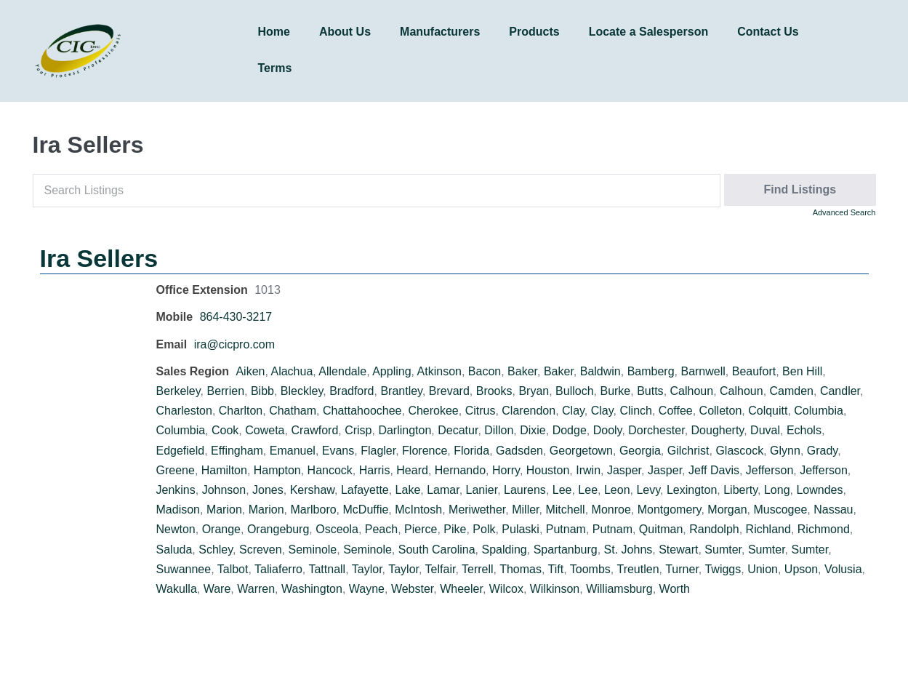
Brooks (494, 391)
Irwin (588, 470)
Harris (374, 470)
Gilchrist (688, 450)
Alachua (291, 371)
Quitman (661, 529)
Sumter (723, 549)
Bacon (484, 371)
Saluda (174, 549)
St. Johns (628, 549)
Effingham (237, 450)
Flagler (378, 450)
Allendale (342, 371)
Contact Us (767, 31)
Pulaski (520, 529)
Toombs (590, 569)
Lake (408, 490)
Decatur (458, 430)
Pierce (420, 529)
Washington (311, 589)
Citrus (480, 410)
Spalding (503, 549)
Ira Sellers (99, 258)
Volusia (843, 569)
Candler (840, 391)
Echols (804, 430)
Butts (650, 391)
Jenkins (176, 490)
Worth (674, 589)
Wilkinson (554, 589)
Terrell (478, 569)
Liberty (740, 490)
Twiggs (722, 569)
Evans (338, 450)
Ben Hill (802, 371)
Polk (484, 529)
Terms (275, 68)
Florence (424, 450)
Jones (268, 490)
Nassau (833, 509)
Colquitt (767, 410)
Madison (178, 509)
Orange (221, 529)
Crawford (314, 430)
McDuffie (366, 509)
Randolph (714, 529)
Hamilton (224, 470)
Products (534, 31)
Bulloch (574, 391)
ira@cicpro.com (234, 344)
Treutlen (637, 569)
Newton (176, 529)
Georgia (640, 450)
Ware (217, 589)
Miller (525, 509)
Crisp (358, 430)
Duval (765, 430)
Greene (175, 470)
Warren (256, 589)
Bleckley (302, 391)
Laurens (525, 490)
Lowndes (819, 490)
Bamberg (651, 371)
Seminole (313, 549)
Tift (556, 569)
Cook (225, 430)
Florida (471, 450)
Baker (522, 371)
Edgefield (180, 450)
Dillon (498, 430)
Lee (562, 490)
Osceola (337, 529)
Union (762, 569)
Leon (617, 490)
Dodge (570, 430)
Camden (791, 391)
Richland (768, 529)
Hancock (330, 470)
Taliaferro (278, 569)
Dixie (533, 430)
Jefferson (770, 470)
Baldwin (600, 371)
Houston (548, 470)
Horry (506, 470)
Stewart (678, 549)
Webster (412, 589)
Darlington (404, 430)
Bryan (533, 391)
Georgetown (581, 450)
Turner (682, 569)
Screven (260, 549)
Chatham (292, 410)
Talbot (233, 569)
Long (777, 490)
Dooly (607, 430)
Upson (801, 569)
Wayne (367, 589)
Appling (391, 371)
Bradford (351, 391)
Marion (224, 509)
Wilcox (506, 589)
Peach (381, 529)
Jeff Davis (713, 470)
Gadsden (519, 450)
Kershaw (312, 490)
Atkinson (439, 371)
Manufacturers (440, 31)
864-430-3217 (236, 317)
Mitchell (564, 509)
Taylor (367, 569)
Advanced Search (844, 212)
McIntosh (418, 509)
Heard (412, 470)
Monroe (611, 509)
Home (274, 31)
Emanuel (293, 450)
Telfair (440, 569)
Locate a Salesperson (649, 31)
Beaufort (754, 371)
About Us (345, 31)
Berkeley (178, 391)
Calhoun (692, 391)
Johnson (224, 490)
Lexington (692, 490)
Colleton (720, 410)
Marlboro (313, 509)
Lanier (482, 490)
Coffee (676, 410)
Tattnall (326, 569)
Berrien (225, 391)
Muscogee (780, 509)
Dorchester (656, 430)
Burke (615, 391)
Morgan (727, 509)
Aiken (250, 371)
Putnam (566, 529)
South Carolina (436, 549)
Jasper (624, 470)
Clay (573, 410)
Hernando (460, 470)
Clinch (635, 410)
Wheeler (461, 589)
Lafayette (365, 490)
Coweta (264, 430)
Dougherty (717, 430)
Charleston (184, 410)
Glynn (785, 450)
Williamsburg (619, 589)
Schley (215, 549)
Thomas (520, 569)
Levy (648, 490)
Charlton (240, 410)
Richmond (823, 529)
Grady (822, 450)
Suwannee (184, 569)
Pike (454, 529)
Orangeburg (278, 529)
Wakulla (176, 589)
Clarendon (528, 410)
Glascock (739, 450)
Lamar (443, 490)
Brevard (449, 391)
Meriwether (477, 509)
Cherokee (433, 410)
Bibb (262, 391)
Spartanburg (566, 549)
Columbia (818, 410)
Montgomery (670, 509)
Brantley (401, 391)
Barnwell (702, 371)
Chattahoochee (362, 410)
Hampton (277, 470)
